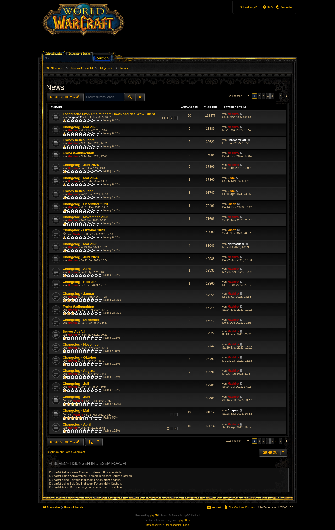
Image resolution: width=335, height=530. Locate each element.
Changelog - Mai (76, 411)
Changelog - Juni (76, 397)
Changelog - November (81, 344)
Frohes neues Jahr (78, 191)
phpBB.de (185, 520)
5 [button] (272, 96)
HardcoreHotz (237, 140)
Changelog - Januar (78, 294)
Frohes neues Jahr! (78, 140)
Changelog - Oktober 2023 (84, 230)
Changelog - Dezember (81, 320)
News (55, 87)
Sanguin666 (74, 117)
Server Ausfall (74, 331)
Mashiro (233, 113)
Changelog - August (79, 371)
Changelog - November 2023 (86, 217)
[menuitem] (284, 7)
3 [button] (263, 96)
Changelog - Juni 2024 (81, 165)
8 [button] (280, 96)
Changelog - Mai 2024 (80, 178)
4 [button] (268, 96)
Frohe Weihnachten (78, 153)
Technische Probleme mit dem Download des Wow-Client (109, 114)
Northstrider (236, 243)
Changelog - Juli (76, 384)
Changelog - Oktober (79, 358)
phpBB (154, 515)
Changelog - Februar (79, 282)
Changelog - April (77, 269)
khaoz (232, 203)
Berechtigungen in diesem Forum (89, 463)
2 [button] (259, 96)
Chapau (233, 410)
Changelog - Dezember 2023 (85, 204)
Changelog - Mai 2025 (80, 127)
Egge (231, 177)
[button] (247, 96)
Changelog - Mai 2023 (80, 244)
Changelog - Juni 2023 (81, 257)
